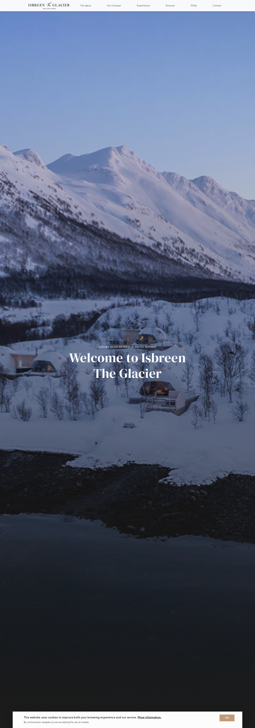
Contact (217, 5)
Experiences (143, 5)
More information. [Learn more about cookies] (149, 717)
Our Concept (114, 5)
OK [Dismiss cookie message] (227, 718)
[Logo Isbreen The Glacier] (49, 5)
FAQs (194, 5)
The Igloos (85, 5)
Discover (170, 5)
